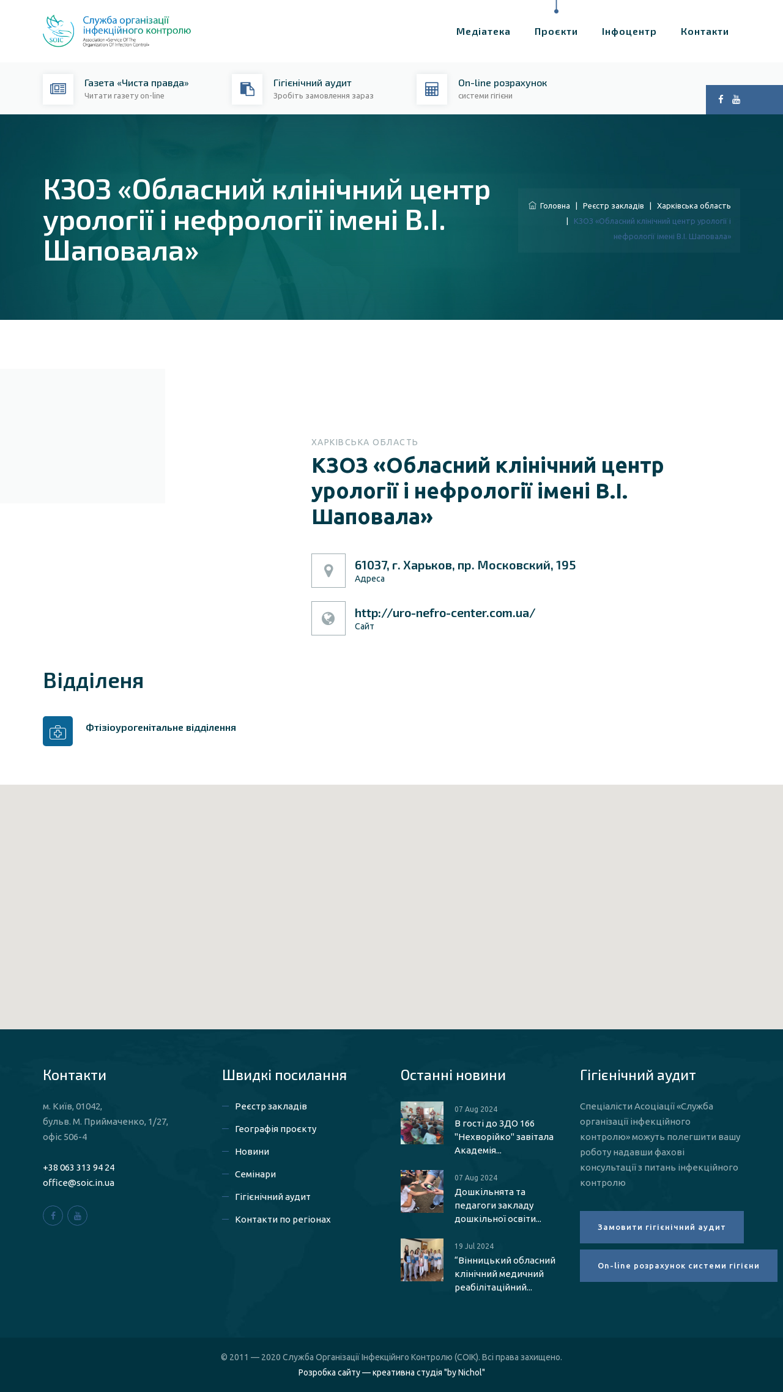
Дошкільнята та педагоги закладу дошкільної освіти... (498, 1205)
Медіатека (483, 31)
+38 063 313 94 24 (78, 1167)
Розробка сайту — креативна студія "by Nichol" (392, 1372)
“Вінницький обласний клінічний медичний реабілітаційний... (505, 1273)
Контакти (705, 31)
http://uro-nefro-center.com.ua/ (445, 612)
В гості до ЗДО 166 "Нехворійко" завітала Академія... (504, 1136)
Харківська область (694, 205)
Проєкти (556, 31)
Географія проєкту (275, 1129)
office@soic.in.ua (78, 1182)
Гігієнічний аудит (273, 1196)
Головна (549, 205)
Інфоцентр (629, 31)
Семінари (255, 1174)
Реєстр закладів (613, 205)
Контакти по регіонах (283, 1219)
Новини (252, 1151)
